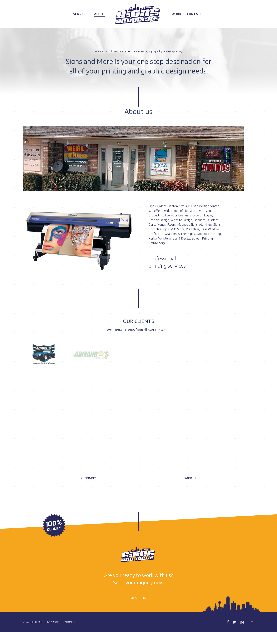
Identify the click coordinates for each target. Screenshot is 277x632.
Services (80, 14)
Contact (194, 14)
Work (176, 14)
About (99, 14)
